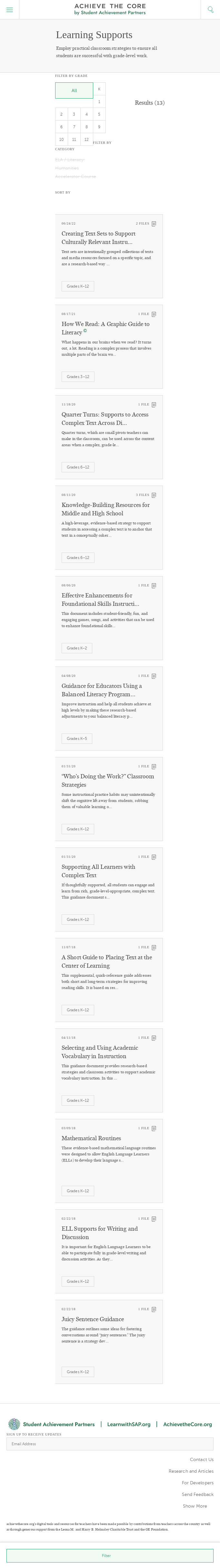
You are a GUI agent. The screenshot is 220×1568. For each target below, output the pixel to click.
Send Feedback (198, 1494)
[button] (9, 9)
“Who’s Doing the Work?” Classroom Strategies (108, 780)
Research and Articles (191, 1471)
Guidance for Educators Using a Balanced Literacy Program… (102, 690)
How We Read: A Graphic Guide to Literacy (106, 328)
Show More (195, 1506)
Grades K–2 (77, 648)
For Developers (198, 1482)
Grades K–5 (77, 738)
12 (87, 139)
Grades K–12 (78, 286)
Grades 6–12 (78, 467)
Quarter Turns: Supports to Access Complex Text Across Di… (105, 418)
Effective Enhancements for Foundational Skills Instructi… (100, 599)
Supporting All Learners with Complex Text (98, 871)
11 (74, 139)
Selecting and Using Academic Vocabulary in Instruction (100, 1052)
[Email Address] (110, 1443)
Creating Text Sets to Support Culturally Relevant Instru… (98, 238)
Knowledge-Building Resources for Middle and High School (106, 509)
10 (61, 139)
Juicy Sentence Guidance (93, 1319)
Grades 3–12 (78, 376)
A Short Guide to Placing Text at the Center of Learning (107, 961)
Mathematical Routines (91, 1138)
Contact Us (202, 1459)
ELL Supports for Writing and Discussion (100, 1233)
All (74, 90)
